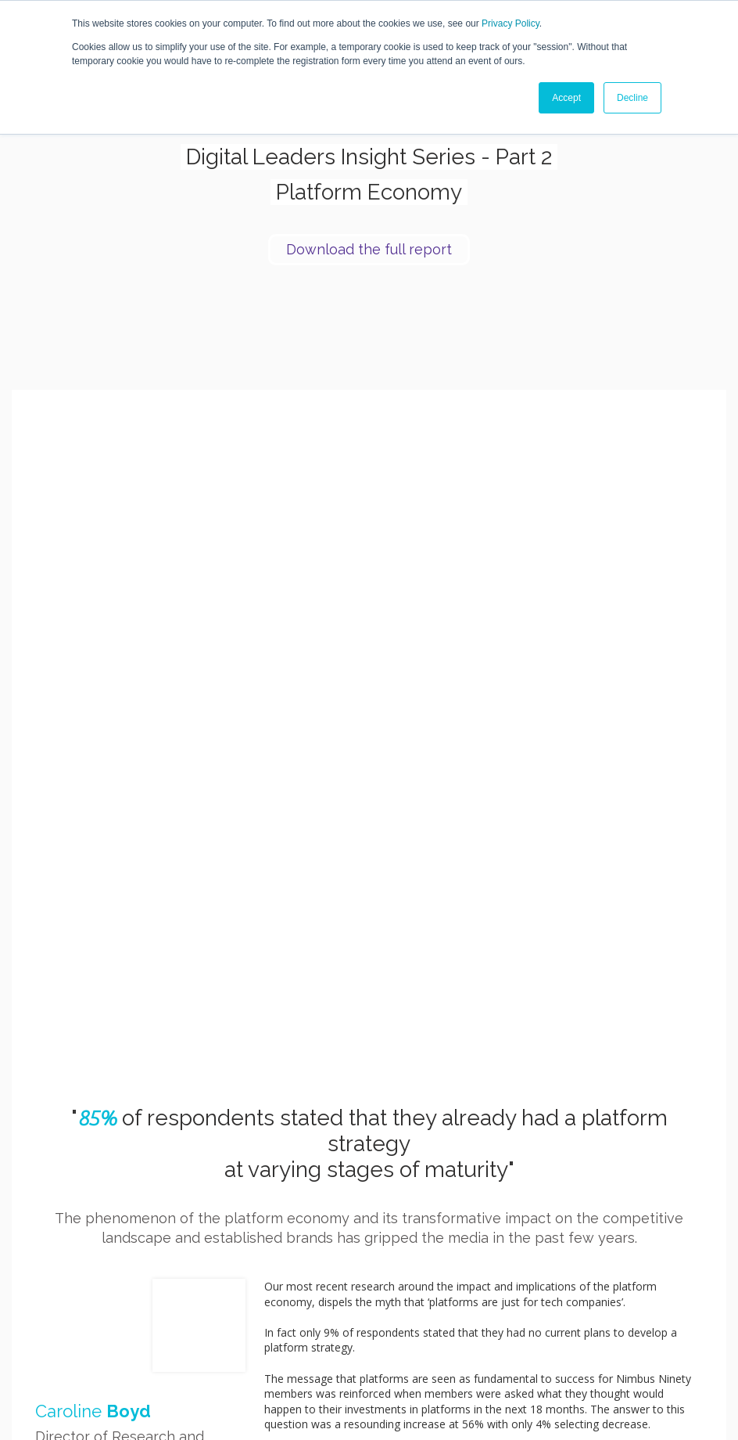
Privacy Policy (510, 23)
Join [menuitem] (487, 1292)
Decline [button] (632, 97)
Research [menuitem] (546, 1292)
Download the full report (369, 249)
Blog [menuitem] (578, 1292)
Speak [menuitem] (512, 1292)
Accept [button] (566, 97)
